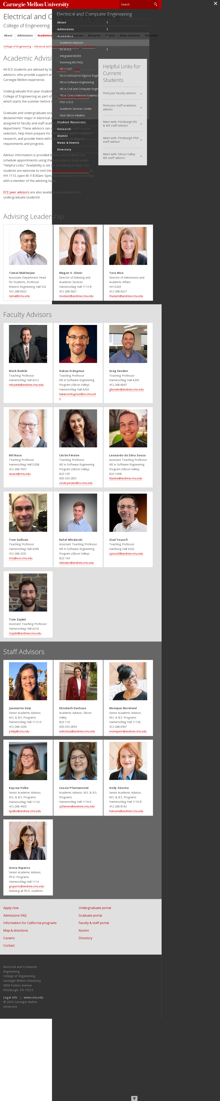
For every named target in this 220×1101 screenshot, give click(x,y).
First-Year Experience (73, 111)
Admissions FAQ (14, 997)
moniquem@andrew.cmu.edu (130, 793)
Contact (9, 1027)
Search (155, 4)
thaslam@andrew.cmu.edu (128, 318)
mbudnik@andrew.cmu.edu (23, 416)
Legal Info (10, 1079)
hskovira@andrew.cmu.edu (128, 882)
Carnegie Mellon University (32, 4)
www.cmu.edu (33, 1079)
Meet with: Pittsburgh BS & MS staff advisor (131, 126)
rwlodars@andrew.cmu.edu (75, 607)
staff (77, 84)
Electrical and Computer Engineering (55, 23)
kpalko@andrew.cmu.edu (22, 882)
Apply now (10, 990)
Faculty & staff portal (99, 1005)
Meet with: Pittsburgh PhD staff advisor (132, 142)
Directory (151, 50)
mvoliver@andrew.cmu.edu (75, 318)
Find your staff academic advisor (130, 110)
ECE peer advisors (16, 207)
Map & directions (15, 1012)
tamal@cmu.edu (16, 318)
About (8, 50)
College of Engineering (29, 40)
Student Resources (70, 50)
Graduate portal (95, 997)
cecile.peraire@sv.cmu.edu (75, 518)
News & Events (130, 50)
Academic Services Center (70, 185)
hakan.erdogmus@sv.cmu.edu (77, 425)
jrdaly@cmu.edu (16, 793)
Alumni (110, 50)
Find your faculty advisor (130, 96)
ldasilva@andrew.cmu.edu (127, 513)
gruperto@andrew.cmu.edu (23, 966)
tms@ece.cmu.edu (17, 602)
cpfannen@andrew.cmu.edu (76, 877)
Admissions (25, 50)
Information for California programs (30, 1005)
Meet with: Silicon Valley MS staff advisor (130, 159)
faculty (62, 84)
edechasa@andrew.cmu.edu (76, 789)
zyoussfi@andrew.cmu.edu (128, 597)
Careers (9, 1020)
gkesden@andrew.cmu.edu (128, 420)
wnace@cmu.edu (16, 509)
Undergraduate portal (100, 990)
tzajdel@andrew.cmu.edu (22, 686)
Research (94, 50)
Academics (45, 50)
